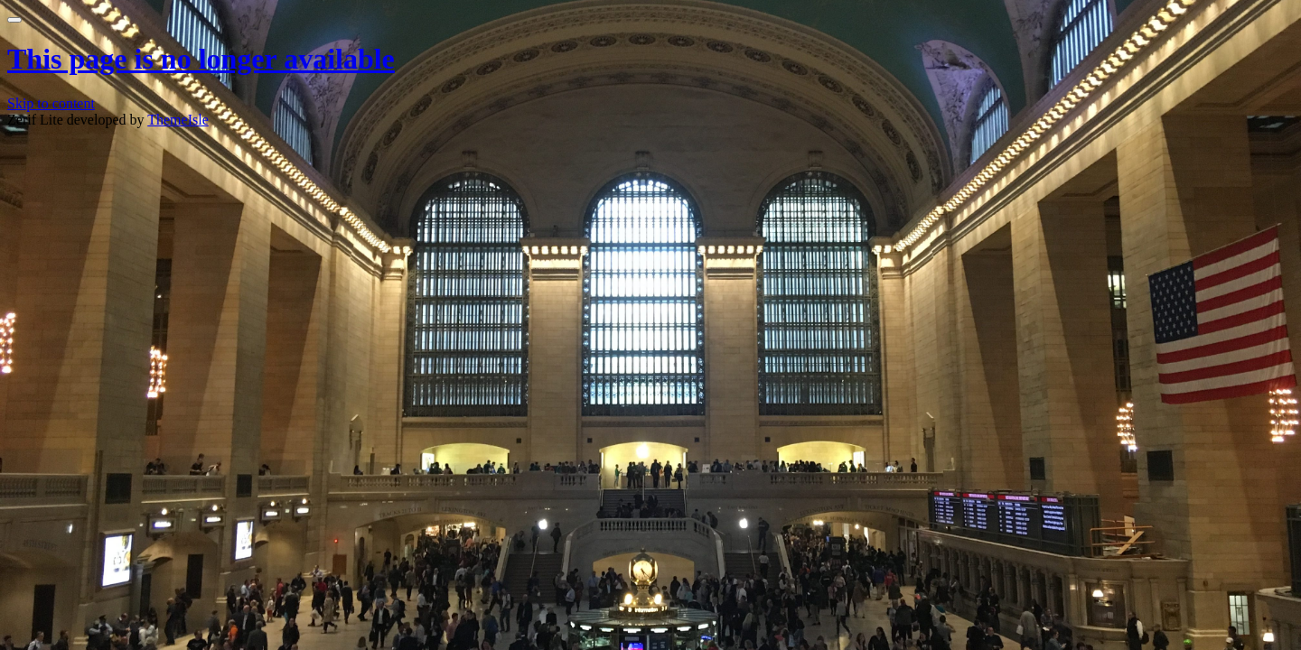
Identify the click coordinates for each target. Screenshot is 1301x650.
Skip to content (51, 103)
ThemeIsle (178, 119)
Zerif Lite (37, 119)
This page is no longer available (201, 58)
